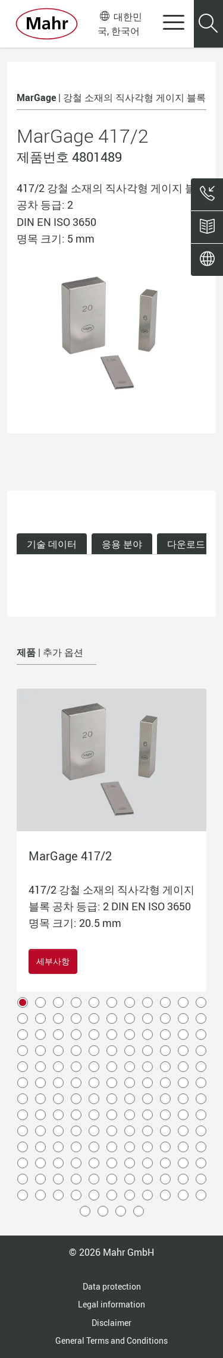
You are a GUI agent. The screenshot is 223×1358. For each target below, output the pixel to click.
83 (111, 1114)
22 (201, 1018)
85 (147, 1114)
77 (201, 1098)
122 (22, 1179)
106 (129, 1146)
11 (201, 1002)
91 (58, 1130)
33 (201, 1034)
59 (76, 1082)
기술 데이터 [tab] (52, 544)
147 (138, 1211)
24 (40, 1034)
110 (201, 1146)
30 (147, 1034)
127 (111, 1179)
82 (94, 1114)
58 (58, 1082)
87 (183, 1114)
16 (94, 1018)
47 (58, 1066)
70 (76, 1098)
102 (58, 1146)
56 (22, 1082)
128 (129, 1179)
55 (201, 1066)
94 (111, 1130)
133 (22, 1195)
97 (165, 1130)
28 (111, 1034)
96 (147, 1130)
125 (76, 1179)
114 (76, 1163)
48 (76, 1066)
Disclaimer (111, 1322)
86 (165, 1114)
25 (58, 1034)
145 (102, 1211)
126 (94, 1179)
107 (147, 1146)
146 (120, 1211)
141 (165, 1195)
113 (58, 1163)
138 (111, 1195)
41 (147, 1050)
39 (111, 1050)
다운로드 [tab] (186, 544)
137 (94, 1195)
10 (183, 1002)
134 (40, 1195)
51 (129, 1066)
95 (129, 1130)
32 (183, 1034)
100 (22, 1146)
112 (40, 1163)
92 (76, 1130)
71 (94, 1098)
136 (76, 1195)
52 (147, 1066)
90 (40, 1130)
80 (58, 1114)
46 (40, 1066)
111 (22, 1163)
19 (147, 1018)
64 (165, 1082)
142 (183, 1195)
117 (129, 1163)
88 (201, 1114)
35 (40, 1050)
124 (58, 1179)
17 (111, 1018)
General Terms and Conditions (111, 1340)
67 (22, 1098)
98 (183, 1130)
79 (40, 1114)
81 (76, 1114)
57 (40, 1082)
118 (147, 1163)
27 (94, 1034)
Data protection (112, 1286)
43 (183, 1050)
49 (94, 1066)
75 (165, 1098)
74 (147, 1098)
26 (76, 1034)
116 (111, 1163)
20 (165, 1018)
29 (129, 1034)
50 (111, 1066)
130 (165, 1179)
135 (58, 1195)
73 (129, 1098)
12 (22, 1018)
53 (165, 1066)
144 (85, 1211)
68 (40, 1098)
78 (22, 1114)
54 (183, 1066)
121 (201, 1163)
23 (22, 1034)
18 (129, 1018)
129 (147, 1179)
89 (22, 1130)
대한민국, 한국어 (120, 23)
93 (94, 1130)
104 (94, 1146)
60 (94, 1082)
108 (165, 1146)
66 (201, 1082)
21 (183, 1018)
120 (183, 1163)
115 (94, 1163)
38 (94, 1050)
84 (129, 1114)
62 (129, 1082)
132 (201, 1179)
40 (129, 1050)
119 (165, 1163)
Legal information (111, 1304)
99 (201, 1130)
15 (76, 1018)
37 (76, 1050)
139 (129, 1195)
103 (76, 1146)
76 (183, 1098)
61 (111, 1082)
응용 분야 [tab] (122, 544)
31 (165, 1034)
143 (201, 1195)
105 (111, 1146)
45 (22, 1066)
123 (40, 1179)
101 (40, 1146)
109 (183, 1146)
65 (183, 1082)
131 (183, 1179)
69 (58, 1098)
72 (111, 1098)
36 (58, 1050)
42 (165, 1050)
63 (147, 1082)
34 (22, 1050)
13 (40, 1018)
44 (201, 1050)
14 (58, 1018)
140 (147, 1195)
